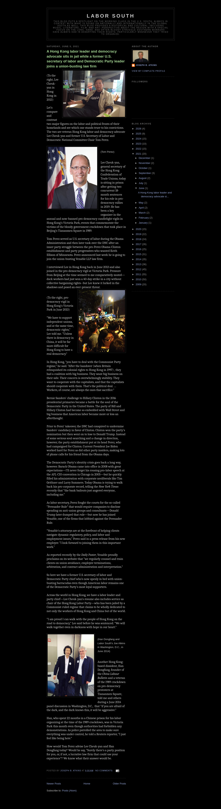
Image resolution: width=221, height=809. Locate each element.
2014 (139, 259)
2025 (139, 133)
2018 (139, 239)
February (144, 217)
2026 (139, 128)
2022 (139, 148)
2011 (139, 274)
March (142, 212)
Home (87, 783)
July (141, 183)
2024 (139, 138)
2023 (139, 143)
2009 (139, 284)
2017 (139, 244)
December (145, 158)
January (143, 222)
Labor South (111, 16)
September (145, 173)
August (143, 178)
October (143, 168)
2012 (139, 269)
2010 (139, 279)
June (142, 188)
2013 (139, 264)
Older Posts (119, 783)
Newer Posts (54, 783)
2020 (139, 229)
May (141, 202)
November (145, 163)
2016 (139, 249)
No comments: (104, 771)
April (142, 207)
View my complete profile (148, 71)
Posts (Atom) (69, 790)
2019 (139, 234)
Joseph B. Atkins (146, 65)
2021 (139, 153)
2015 (139, 254)
